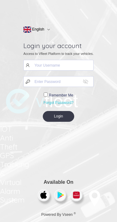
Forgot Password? (58, 103)
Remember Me (58, 94)
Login (58, 116)
